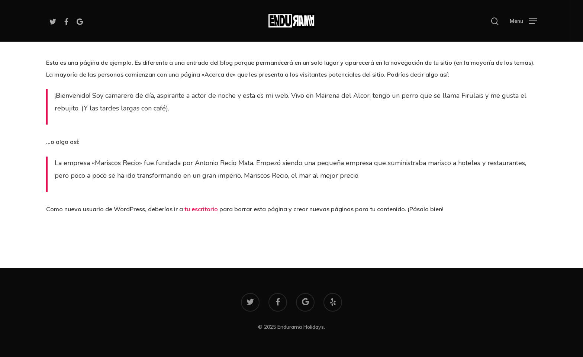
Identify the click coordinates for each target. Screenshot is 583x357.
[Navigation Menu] (523, 21)
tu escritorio (201, 209)
